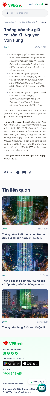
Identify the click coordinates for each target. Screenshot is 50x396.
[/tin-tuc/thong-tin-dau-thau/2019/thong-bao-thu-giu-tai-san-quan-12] (25, 309)
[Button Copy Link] (30, 172)
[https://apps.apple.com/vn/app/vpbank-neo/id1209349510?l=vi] (30, 363)
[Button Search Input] (6, 13)
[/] (12, 4)
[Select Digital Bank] (36, 4)
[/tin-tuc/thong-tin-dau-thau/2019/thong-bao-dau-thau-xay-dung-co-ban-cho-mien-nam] (25, 265)
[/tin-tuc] (27, 22)
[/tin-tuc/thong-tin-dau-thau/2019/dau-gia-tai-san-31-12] (25, 218)
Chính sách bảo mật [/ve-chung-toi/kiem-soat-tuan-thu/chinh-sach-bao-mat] (13, 384)
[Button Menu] (46, 4)
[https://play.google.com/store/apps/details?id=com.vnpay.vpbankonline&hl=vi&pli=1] (12, 363)
